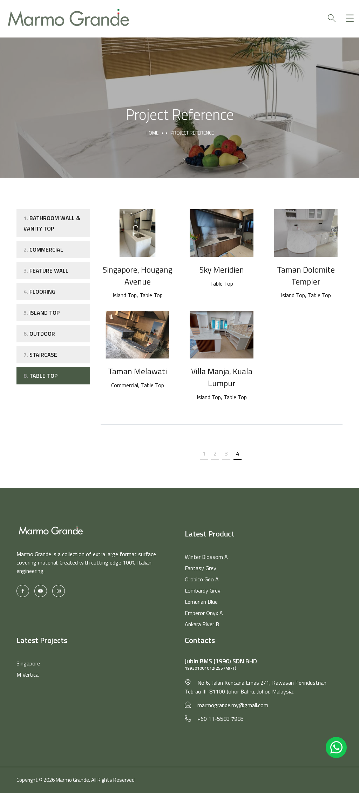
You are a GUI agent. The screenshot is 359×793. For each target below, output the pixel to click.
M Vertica (27, 674)
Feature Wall (45, 270)
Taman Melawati (137, 371)
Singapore (28, 663)
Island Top (41, 312)
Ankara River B (202, 624)
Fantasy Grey (200, 568)
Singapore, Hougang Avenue (137, 275)
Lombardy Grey (203, 590)
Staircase (40, 354)
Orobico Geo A (202, 579)
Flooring (39, 291)
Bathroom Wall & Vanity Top (51, 223)
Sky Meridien (221, 269)
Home (151, 132)
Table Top (40, 375)
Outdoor (39, 333)
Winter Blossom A (206, 557)
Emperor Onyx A (204, 613)
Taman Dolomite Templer (306, 275)
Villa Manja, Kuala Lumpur (221, 377)
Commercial (43, 249)
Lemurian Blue (201, 601)
